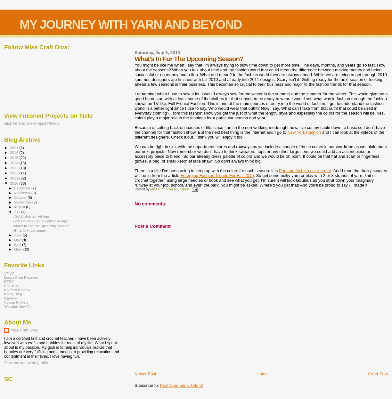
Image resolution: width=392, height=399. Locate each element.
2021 (14, 148)
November (22, 193)
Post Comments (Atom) (181, 385)
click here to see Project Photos (32, 123)
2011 (14, 178)
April (18, 245)
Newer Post (145, 373)
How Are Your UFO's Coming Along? (40, 221)
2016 (14, 152)
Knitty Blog (13, 294)
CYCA (9, 273)
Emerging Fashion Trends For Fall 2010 (217, 175)
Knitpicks (11, 285)
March (19, 249)
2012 (14, 173)
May (18, 240)
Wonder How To (17, 306)
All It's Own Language (29, 230)
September (23, 202)
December (22, 188)
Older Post (378, 373)
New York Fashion (304, 132)
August (20, 207)
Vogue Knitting (16, 302)
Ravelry (10, 298)
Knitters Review (17, 290)
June (18, 235)
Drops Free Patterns (21, 277)
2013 (14, 168)
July (17, 212)
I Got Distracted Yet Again (32, 216)
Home (262, 373)
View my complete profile (26, 363)
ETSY (9, 281)
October (21, 197)
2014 (14, 163)
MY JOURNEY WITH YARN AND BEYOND (131, 24)
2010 (14, 183)
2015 (14, 158)
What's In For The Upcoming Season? (41, 226)
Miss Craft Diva (24, 330)
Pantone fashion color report (305, 170)
